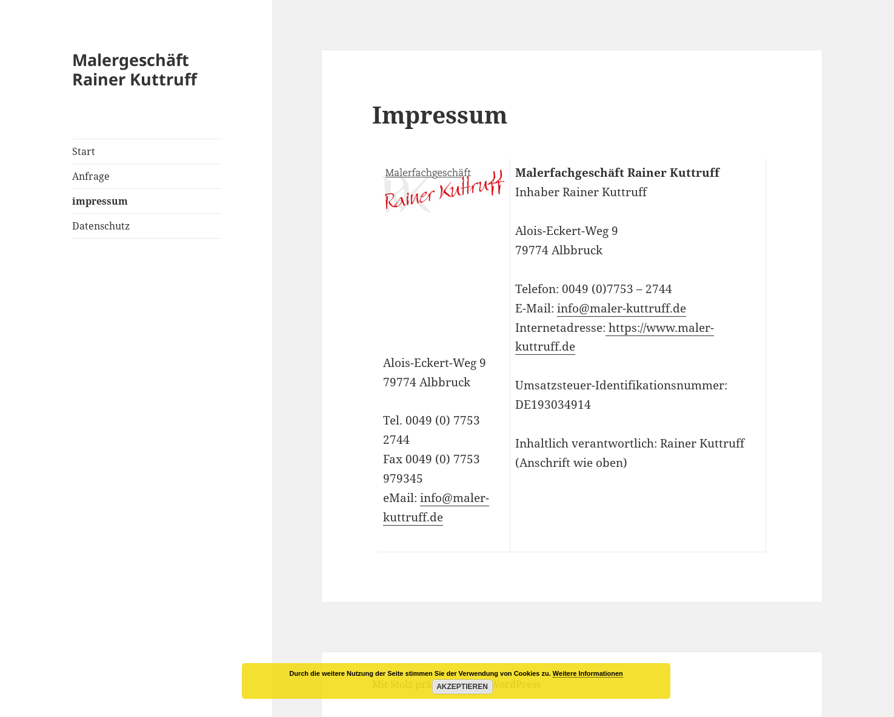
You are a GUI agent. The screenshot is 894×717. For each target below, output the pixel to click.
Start (83, 151)
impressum (100, 201)
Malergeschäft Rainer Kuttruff (134, 69)
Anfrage (91, 176)
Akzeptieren (462, 686)
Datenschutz (101, 226)
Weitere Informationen (588, 673)
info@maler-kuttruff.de (621, 308)
